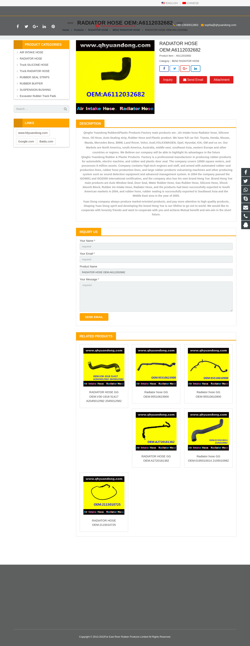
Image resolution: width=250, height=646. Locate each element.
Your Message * (89, 298)
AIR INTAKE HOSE (31, 69)
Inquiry (168, 96)
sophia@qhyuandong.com (61, 10)
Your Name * (87, 257)
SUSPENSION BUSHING (35, 106)
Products (79, 46)
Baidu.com (46, 158)
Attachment (221, 96)
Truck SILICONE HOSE (34, 81)
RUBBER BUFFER (31, 100)
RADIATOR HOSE (98, 46)
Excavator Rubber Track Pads (38, 112)
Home (65, 46)
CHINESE (190, 3)
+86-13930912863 (28, 10)
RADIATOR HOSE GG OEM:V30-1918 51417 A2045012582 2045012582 (103, 418)
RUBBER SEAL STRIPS (34, 94)
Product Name (88, 284)
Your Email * (87, 271)
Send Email (193, 96)
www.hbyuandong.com (33, 149)
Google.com (26, 158)
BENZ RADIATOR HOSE (126, 46)
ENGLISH (170, 3)
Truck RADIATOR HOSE (35, 87)
